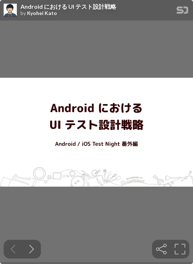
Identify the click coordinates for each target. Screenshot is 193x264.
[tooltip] (161, 249)
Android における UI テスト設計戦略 (68, 7)
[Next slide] (31, 249)
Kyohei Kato (42, 13)
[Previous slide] (13, 249)
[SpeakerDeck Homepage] (182, 11)
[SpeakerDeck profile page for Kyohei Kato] (10, 11)
